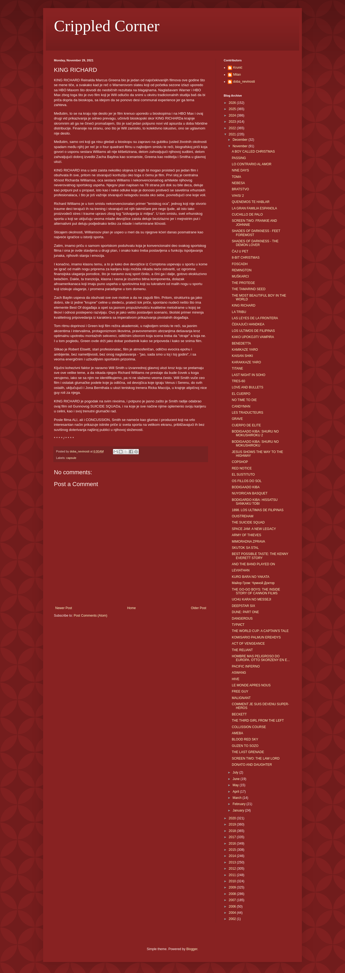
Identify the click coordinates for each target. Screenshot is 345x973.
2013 (233, 862)
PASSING (239, 158)
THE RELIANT (242, 650)
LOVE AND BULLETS (247, 387)
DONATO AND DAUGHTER (252, 765)
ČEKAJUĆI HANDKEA (248, 324)
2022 (233, 128)
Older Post (198, 608)
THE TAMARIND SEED (248, 289)
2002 (233, 919)
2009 (233, 887)
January (239, 810)
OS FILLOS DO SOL (247, 481)
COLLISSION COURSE (249, 727)
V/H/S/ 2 (238, 196)
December (241, 140)
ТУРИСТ (238, 625)
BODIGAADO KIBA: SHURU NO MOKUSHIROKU (255, 443)
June (236, 779)
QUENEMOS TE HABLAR (251, 202)
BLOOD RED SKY (245, 739)
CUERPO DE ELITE (246, 425)
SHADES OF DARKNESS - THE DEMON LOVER (255, 243)
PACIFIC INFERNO (246, 666)
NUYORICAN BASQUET (250, 493)
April (236, 791)
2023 (233, 122)
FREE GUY (240, 691)
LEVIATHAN (241, 570)
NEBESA (238, 183)
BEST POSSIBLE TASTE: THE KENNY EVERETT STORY (260, 556)
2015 (233, 850)
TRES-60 (238, 381)
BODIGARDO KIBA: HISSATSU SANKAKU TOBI (255, 501)
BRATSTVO (240, 189)
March (238, 798)
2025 (233, 109)
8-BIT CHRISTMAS (246, 257)
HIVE (235, 679)
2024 (233, 115)
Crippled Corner (107, 26)
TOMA (236, 177)
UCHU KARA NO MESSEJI (251, 599)
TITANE (237, 368)
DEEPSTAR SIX (243, 606)
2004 (233, 913)
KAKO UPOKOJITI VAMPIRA (253, 337)
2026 (233, 103)
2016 (233, 843)
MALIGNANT (241, 698)
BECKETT (239, 714)
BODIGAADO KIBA (246, 487)
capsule (71, 457)
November (241, 146)
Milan (237, 74)
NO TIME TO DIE (244, 400)
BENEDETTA (241, 343)
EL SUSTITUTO (243, 474)
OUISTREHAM (242, 516)
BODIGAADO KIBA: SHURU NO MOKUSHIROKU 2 (255, 433)
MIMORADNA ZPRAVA (248, 541)
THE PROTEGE (243, 283)
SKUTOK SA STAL (245, 548)
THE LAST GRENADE (248, 752)
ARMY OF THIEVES (246, 535)
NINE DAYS (240, 170)
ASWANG (239, 673)
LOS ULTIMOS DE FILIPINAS (253, 331)
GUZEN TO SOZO (245, 746)
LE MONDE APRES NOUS (251, 685)
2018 (233, 831)
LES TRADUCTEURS (247, 413)
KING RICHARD (243, 305)
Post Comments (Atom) (90, 615)
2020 (233, 818)
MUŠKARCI (240, 276)
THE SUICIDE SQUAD (248, 522)
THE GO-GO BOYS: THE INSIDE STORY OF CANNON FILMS (256, 591)
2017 (233, 837)
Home (131, 608)
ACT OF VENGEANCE (248, 643)
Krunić (237, 67)
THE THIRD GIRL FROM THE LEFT (258, 720)
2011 (233, 875)
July (236, 772)
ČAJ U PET (240, 251)
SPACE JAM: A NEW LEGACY (254, 529)
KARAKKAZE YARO (246, 362)
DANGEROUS (242, 618)
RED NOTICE (242, 468)
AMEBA (237, 733)
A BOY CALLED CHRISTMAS (253, 151)
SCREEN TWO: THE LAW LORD (256, 758)
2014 (233, 856)
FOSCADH (240, 264)
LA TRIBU (239, 312)
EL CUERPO (241, 394)
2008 (233, 894)
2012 (233, 868)
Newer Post (63, 608)
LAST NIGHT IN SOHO (248, 375)
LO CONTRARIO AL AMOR (251, 164)
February (239, 804)
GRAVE (237, 419)
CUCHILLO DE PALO (247, 214)
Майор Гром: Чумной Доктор (253, 583)
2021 (233, 134)
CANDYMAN (241, 406)
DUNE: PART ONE (245, 612)
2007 (233, 900)
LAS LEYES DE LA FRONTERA (255, 318)
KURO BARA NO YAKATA (250, 577)
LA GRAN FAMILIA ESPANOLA (254, 208)
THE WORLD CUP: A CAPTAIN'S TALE (260, 631)
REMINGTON (241, 270)
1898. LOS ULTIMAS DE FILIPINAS (258, 510)
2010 (233, 881)
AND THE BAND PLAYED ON (253, 564)
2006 (233, 906)
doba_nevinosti (244, 81)
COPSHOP (240, 462)
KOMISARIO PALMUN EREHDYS (256, 637)
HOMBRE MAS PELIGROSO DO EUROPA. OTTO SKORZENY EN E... (261, 658)
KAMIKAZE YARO (245, 350)
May (236, 785)
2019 (233, 824)
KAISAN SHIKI (242, 356)
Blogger (191, 949)
